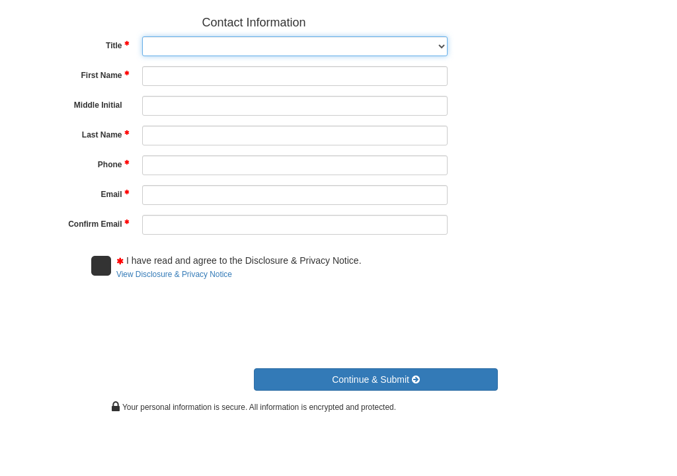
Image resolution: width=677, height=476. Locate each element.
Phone (114, 164)
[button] (376, 379)
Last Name (106, 134)
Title (117, 45)
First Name (105, 75)
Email (114, 194)
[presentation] (191, 320)
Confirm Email (98, 224)
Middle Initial (98, 105)
